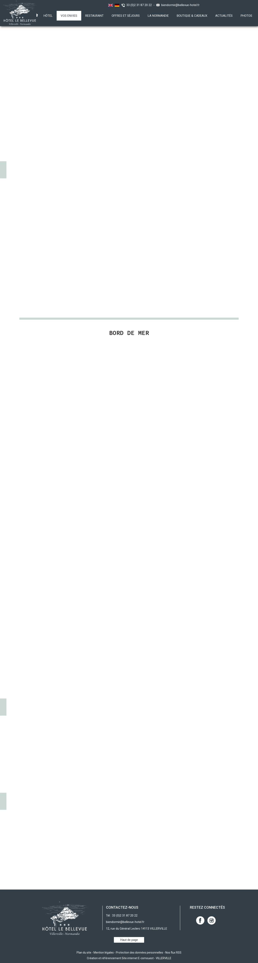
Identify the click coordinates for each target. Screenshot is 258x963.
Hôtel (48, 16)
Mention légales (104, 952)
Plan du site (84, 952)
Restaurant (94, 16)
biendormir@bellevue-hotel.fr (180, 5)
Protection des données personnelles (139, 952)
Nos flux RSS (173, 952)
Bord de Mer (129, 333)
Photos (246, 16)
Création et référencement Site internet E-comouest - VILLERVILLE (129, 958)
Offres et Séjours (126, 16)
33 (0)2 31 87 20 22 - (141, 5)
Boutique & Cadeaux (192, 16)
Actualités (224, 16)
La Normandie (158, 16)
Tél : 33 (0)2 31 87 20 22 (121, 915)
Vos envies (69, 16)
